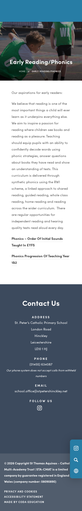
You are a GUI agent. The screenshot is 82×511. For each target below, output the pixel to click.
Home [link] (22, 71)
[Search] (76, 459)
